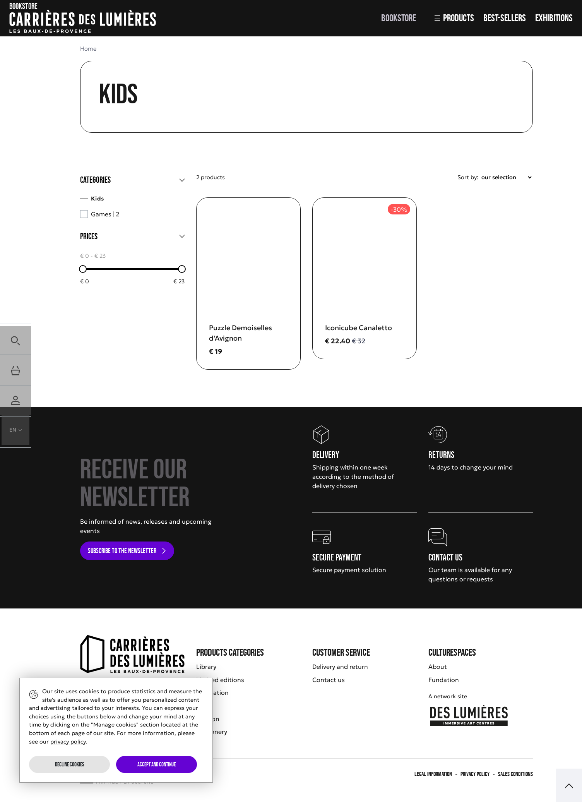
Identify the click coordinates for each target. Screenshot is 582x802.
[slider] (83, 269)
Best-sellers (504, 18)
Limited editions (220, 680)
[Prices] (132, 236)
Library (206, 666)
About (437, 666)
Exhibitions (554, 18)
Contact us (328, 680)
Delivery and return (340, 666)
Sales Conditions (515, 774)
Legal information (433, 774)
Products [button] (454, 18)
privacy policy (68, 741)
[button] (15, 339)
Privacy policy (475, 774)
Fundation (443, 680)
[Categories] (132, 180)
